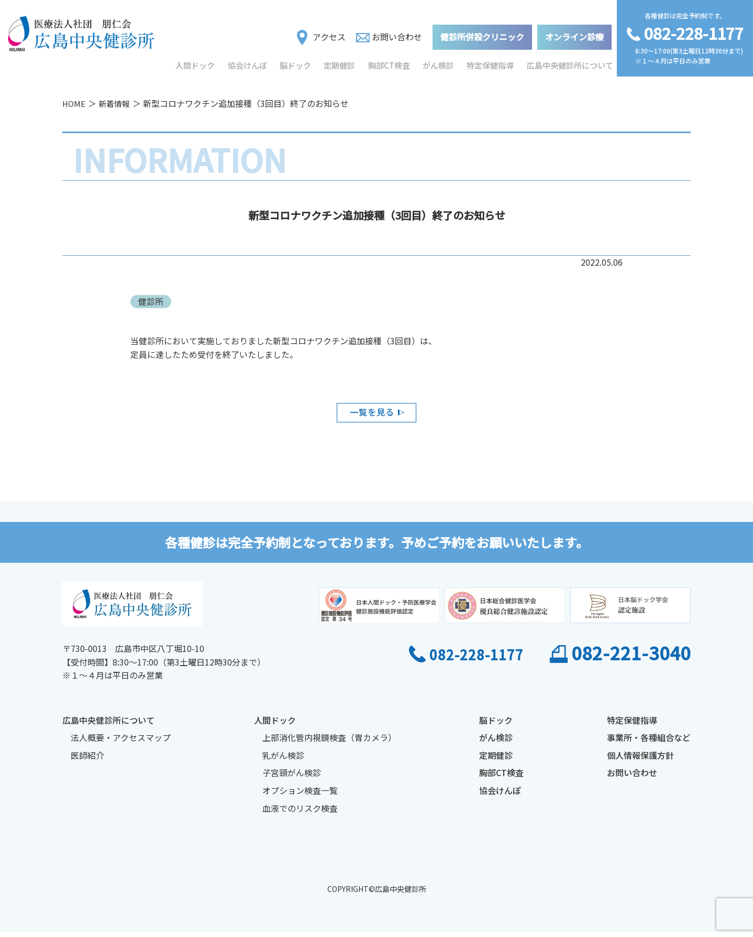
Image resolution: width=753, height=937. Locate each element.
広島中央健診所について (571, 62)
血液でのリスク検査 (300, 812)
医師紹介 (87, 760)
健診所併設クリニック (482, 33)
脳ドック (296, 62)
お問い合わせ (389, 33)
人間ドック (195, 62)
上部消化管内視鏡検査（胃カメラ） (329, 742)
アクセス (321, 34)
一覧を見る (371, 413)
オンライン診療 (574, 33)
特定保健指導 (493, 62)
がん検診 (441, 62)
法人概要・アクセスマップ (121, 742)
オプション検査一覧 (300, 795)
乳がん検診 (283, 760)
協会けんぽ (247, 62)
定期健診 (341, 62)
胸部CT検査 (391, 62)
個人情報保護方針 (640, 760)
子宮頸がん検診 (291, 777)
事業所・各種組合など (649, 742)
